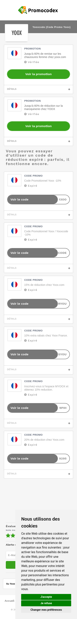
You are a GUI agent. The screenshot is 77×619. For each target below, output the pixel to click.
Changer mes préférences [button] (46, 609)
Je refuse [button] (46, 603)
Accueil (9, 600)
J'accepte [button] (46, 596)
